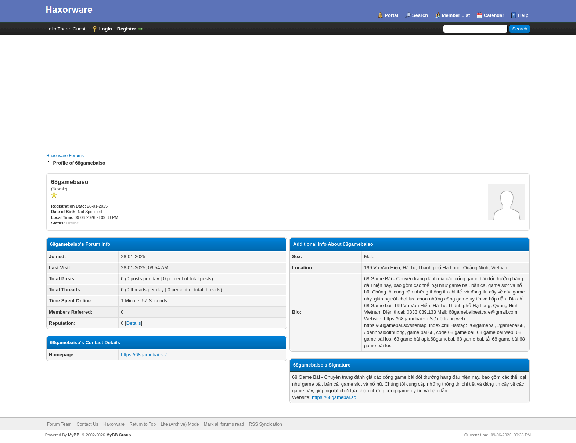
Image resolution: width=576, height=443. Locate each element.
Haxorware (114, 424)
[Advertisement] (288, 90)
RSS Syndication (265, 424)
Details (133, 323)
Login (105, 29)
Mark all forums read (224, 424)
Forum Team (59, 424)
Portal (391, 15)
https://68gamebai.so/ (143, 354)
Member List (456, 15)
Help (523, 15)
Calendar (494, 15)
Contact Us (87, 424)
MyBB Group (118, 435)
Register (126, 29)
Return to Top (142, 424)
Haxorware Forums (65, 155)
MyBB (73, 435)
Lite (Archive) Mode (180, 424)
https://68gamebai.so (334, 397)
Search (420, 15)
